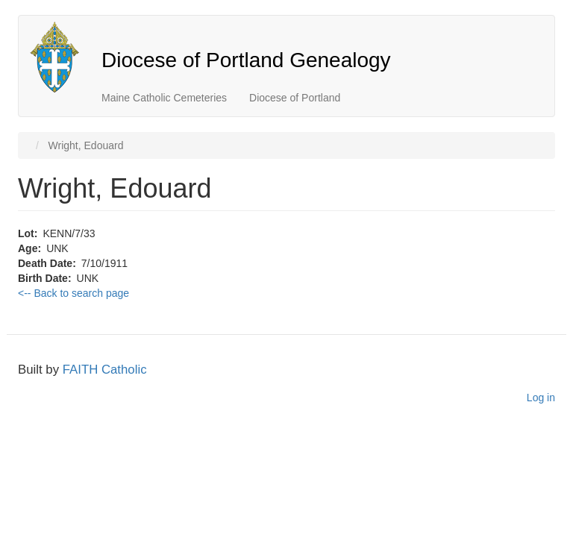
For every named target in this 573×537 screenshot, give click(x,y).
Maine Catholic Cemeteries (164, 98)
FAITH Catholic (105, 369)
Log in (541, 397)
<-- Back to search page (73, 293)
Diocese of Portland (294, 98)
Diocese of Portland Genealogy (246, 60)
